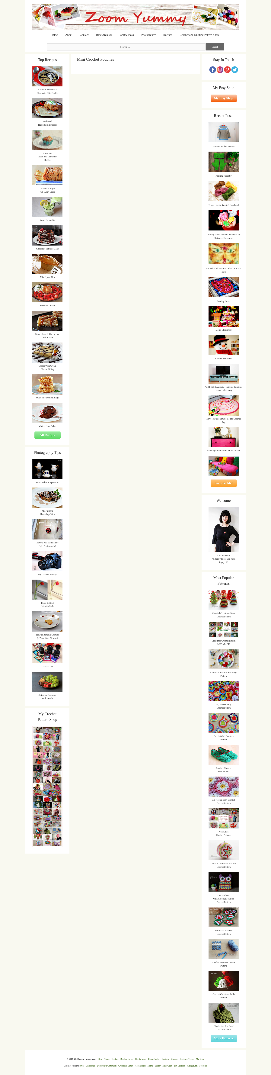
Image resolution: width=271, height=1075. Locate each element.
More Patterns (224, 1038)
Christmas (90, 1065)
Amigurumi (192, 1065)
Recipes (167, 34)
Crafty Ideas (127, 34)
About (68, 34)
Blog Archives (104, 34)
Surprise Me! (224, 483)
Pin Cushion (179, 1065)
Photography (148, 34)
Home (150, 1065)
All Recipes (47, 435)
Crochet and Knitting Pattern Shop (199, 34)
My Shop (200, 1059)
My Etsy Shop (223, 98)
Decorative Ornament (106, 1065)
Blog (55, 34)
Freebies (203, 1065)
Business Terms (187, 1059)
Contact (84, 34)
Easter (158, 1065)
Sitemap (174, 1059)
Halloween (167, 1065)
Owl (82, 1065)
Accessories (140, 1065)
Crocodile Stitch (125, 1065)
